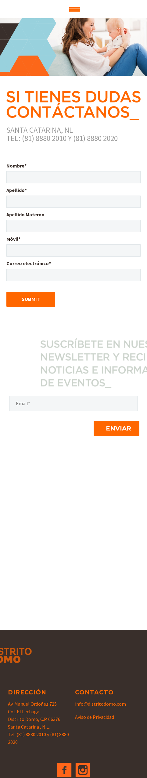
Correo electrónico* (28, 263)
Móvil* (13, 239)
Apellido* (16, 190)
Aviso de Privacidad (94, 717)
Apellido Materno (25, 214)
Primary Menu (74, 9)
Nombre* (16, 166)
